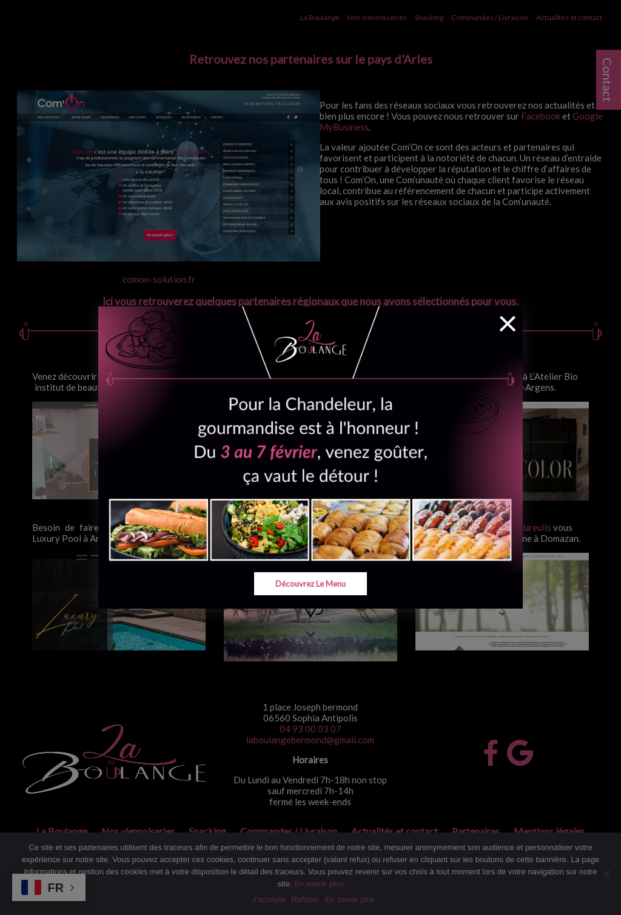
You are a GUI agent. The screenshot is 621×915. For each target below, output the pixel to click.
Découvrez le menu (311, 583)
